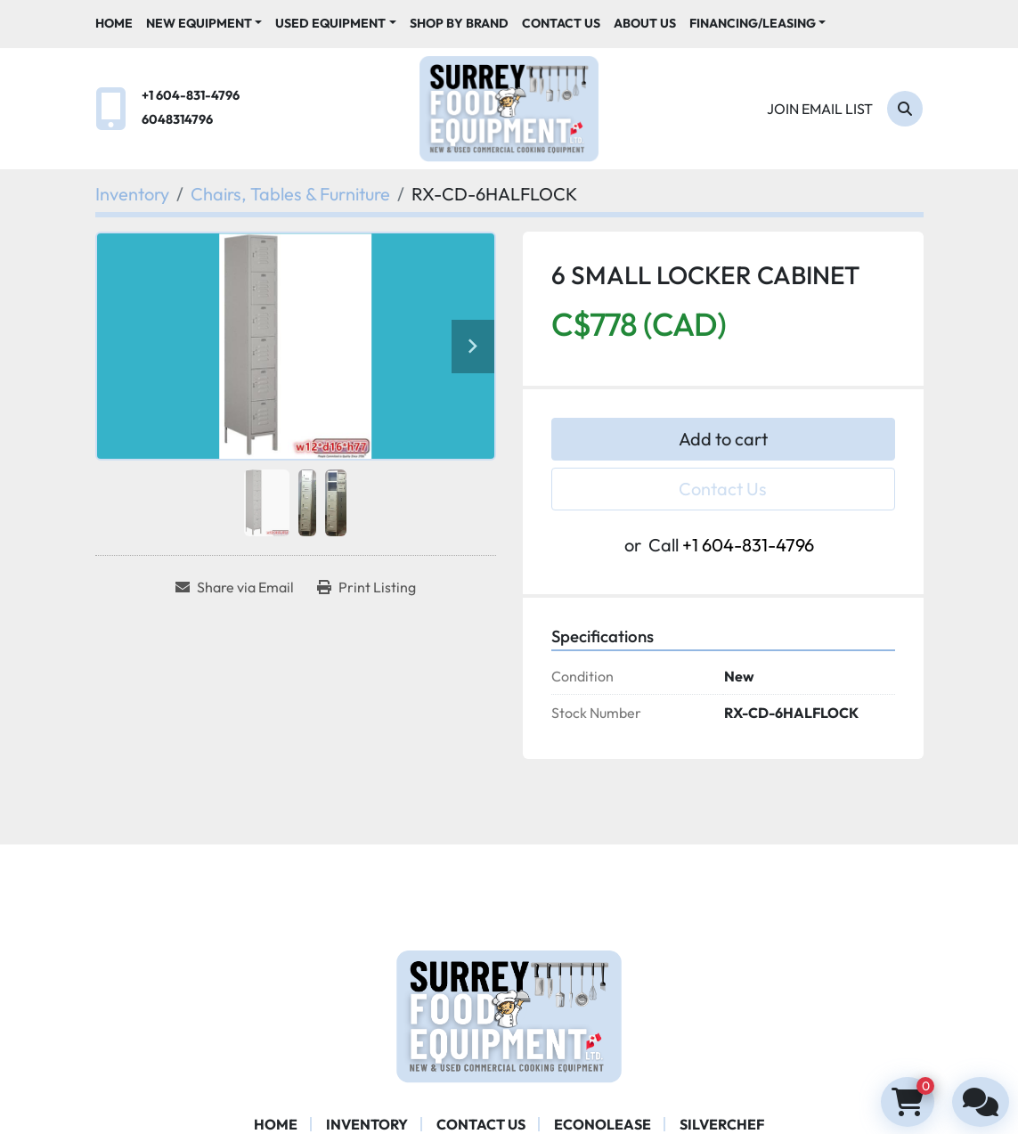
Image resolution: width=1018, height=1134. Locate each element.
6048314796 (177, 119)
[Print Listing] (366, 587)
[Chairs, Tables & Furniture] (290, 194)
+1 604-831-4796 (191, 95)
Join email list (820, 109)
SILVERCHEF (722, 1124)
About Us (645, 23)
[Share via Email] (234, 587)
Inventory (367, 1124)
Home (114, 23)
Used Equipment (330, 23)
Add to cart (723, 439)
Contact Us (561, 23)
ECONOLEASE (602, 1124)
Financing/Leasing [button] (752, 23)
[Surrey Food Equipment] (508, 1015)
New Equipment (199, 23)
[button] (204, 23)
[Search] (905, 108)
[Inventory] (132, 194)
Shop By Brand (459, 23)
